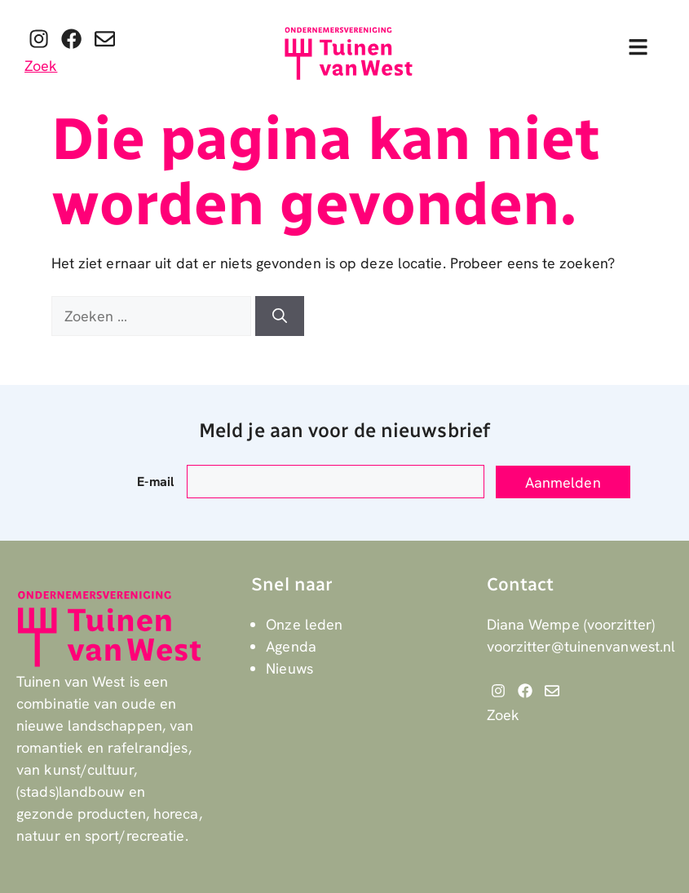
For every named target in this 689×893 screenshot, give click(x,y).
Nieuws (289, 668)
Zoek (40, 65)
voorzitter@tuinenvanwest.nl (581, 646)
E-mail (155, 481)
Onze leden (304, 624)
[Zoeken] (279, 316)
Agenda (291, 646)
